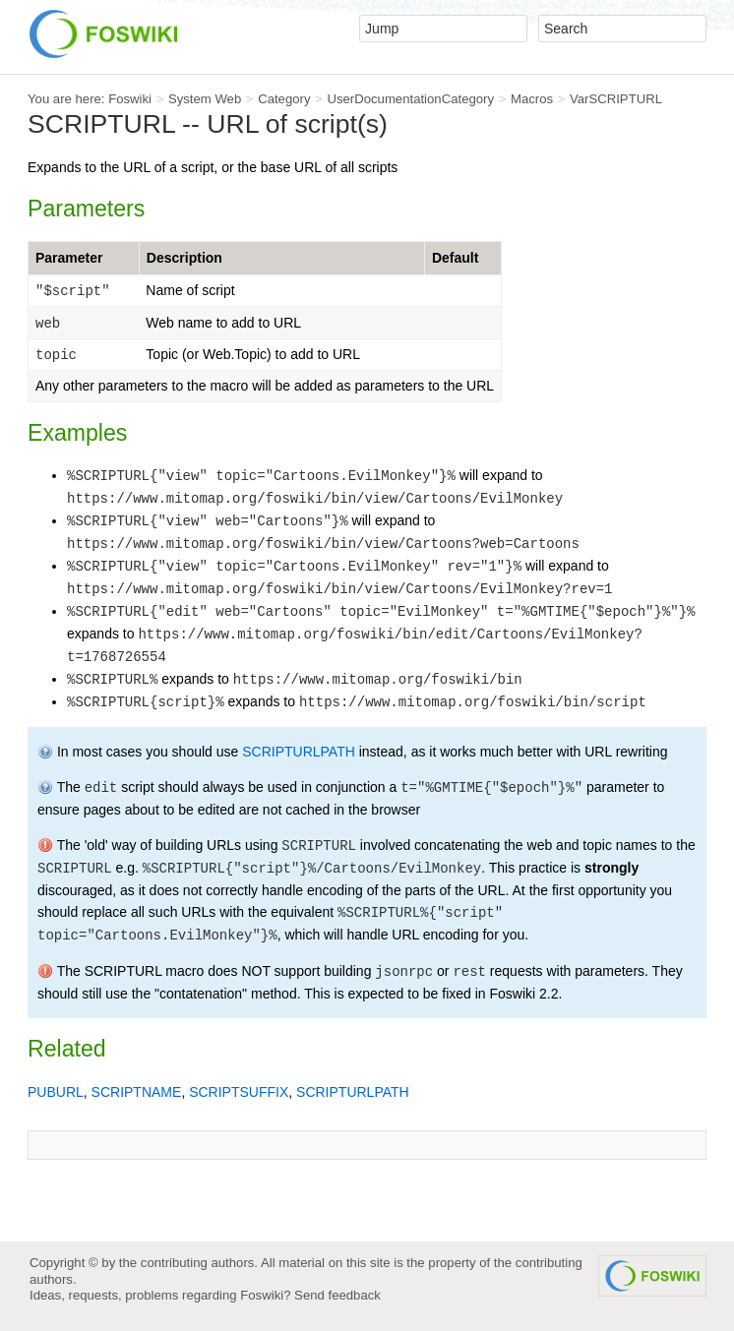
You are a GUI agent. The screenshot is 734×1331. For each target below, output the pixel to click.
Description (184, 258)
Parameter (69, 258)
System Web (204, 98)
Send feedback (337, 1295)
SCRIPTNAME (137, 1092)
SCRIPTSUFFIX (238, 1092)
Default (455, 258)
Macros (532, 98)
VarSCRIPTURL (616, 98)
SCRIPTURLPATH (298, 751)
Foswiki (130, 98)
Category (284, 98)
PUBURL (56, 1092)
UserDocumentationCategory (410, 98)
